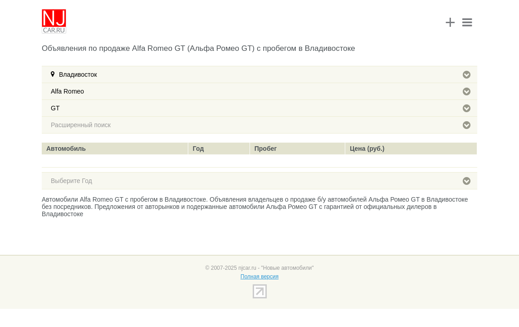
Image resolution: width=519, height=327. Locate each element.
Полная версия (259, 276)
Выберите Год (260, 180)
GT (260, 108)
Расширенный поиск (260, 124)
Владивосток (264, 74)
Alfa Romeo (260, 91)
